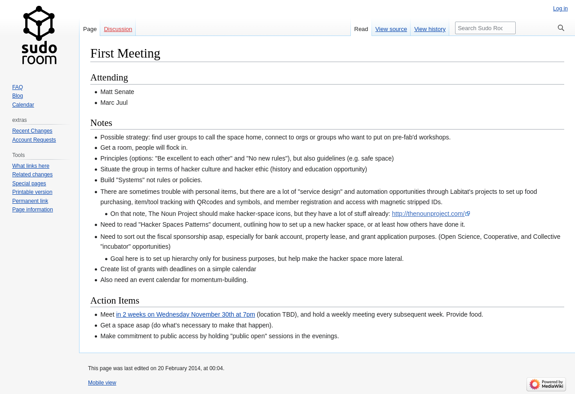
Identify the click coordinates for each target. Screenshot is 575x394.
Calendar (23, 105)
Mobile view (102, 383)
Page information (32, 209)
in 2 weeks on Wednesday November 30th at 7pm (185, 314)
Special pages (29, 183)
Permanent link (30, 201)
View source (391, 29)
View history (430, 29)
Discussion (118, 29)
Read (361, 29)
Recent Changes (32, 131)
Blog (17, 96)
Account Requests (34, 140)
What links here (30, 166)
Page (90, 29)
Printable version (32, 192)
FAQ (17, 87)
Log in (560, 8)
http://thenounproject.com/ (428, 213)
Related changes (32, 174)
